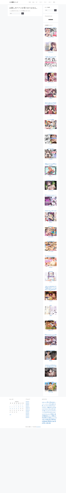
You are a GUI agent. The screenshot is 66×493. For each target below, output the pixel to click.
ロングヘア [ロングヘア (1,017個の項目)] (48, 414)
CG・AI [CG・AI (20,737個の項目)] (49, 402)
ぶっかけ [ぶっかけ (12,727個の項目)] (49, 405)
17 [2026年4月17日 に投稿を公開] (18, 408)
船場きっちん (51, 330)
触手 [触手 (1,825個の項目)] (54, 421)
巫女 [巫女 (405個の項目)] (47, 417)
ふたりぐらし (51, 41)
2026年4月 (27, 401)
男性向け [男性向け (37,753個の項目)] (50, 421)
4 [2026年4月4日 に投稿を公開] (20, 404)
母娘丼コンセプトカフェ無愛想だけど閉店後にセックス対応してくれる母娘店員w (50, 164)
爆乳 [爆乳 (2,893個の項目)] (46, 421)
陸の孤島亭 (50, 159)
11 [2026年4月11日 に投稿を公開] (20, 406)
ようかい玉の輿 (50, 251)
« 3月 (10, 414)
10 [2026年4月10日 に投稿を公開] (18, 406)
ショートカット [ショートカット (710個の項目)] (45, 409)
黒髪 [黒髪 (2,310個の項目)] (50, 423)
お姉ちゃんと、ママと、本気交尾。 (50, 27)
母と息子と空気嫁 (51, 381)
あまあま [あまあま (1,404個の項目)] (53, 402)
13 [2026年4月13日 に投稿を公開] (10, 408)
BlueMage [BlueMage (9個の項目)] (45, 402)
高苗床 (51, 315)
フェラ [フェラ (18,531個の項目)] (46, 412)
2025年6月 (27, 415)
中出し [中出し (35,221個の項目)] (53, 414)
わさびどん (50, 67)
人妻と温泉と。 (50, 134)
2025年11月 (28, 408)
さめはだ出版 (51, 377)
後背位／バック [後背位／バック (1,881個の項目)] (52, 417)
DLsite (33, 2)
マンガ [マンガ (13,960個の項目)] (50, 412)
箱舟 (50, 345)
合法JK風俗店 (51, 72)
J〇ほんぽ (50, 300)
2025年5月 (27, 417)
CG (37, 2)
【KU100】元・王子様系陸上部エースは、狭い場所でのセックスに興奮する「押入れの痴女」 (50, 366)
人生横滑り (50, 98)
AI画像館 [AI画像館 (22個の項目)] (43, 402)
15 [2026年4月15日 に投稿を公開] (14, 408)
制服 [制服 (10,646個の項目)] (44, 416)
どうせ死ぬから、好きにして (50, 180)
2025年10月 (28, 410)
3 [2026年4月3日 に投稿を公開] (18, 404)
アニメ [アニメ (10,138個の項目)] (53, 405)
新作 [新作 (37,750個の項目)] (53, 419)
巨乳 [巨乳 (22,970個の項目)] (45, 417)
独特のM (50, 222)
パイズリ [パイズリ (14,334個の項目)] (53, 410)
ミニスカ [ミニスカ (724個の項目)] (53, 412)
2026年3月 (27, 403)
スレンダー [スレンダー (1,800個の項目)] (51, 409)
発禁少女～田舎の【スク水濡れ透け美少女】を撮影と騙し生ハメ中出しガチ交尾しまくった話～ (50, 103)
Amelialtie (50, 267)
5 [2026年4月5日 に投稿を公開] (22, 404)
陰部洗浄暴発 (51, 271)
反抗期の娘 (50, 319)
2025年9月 (27, 411)
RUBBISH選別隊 (50, 236)
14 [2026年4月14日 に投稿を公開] (12, 408)
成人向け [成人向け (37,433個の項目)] (48, 419)
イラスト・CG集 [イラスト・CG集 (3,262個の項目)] (46, 407)
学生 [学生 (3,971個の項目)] (43, 417)
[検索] (22, 13)
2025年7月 (27, 414)
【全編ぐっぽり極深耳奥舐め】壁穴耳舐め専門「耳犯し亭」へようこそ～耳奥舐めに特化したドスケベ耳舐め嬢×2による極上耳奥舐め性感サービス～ (50, 288)
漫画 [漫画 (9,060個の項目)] (44, 421)
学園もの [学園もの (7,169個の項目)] (54, 416)
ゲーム (46, 2)
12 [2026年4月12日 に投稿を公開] (22, 406)
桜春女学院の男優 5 (51, 148)
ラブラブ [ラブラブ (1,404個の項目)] (44, 414)
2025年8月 (27, 413)
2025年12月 (28, 407)
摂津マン (50, 175)
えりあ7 (50, 144)
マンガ (41, 2)
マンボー (50, 281)
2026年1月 (27, 405)
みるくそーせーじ (51, 82)
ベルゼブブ (50, 129)
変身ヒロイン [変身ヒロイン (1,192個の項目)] (48, 415)
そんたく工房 (51, 392)
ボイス (51, 2)
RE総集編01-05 (50, 226)
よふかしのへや (50, 190)
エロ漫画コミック (13, 2)
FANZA (30, 2)
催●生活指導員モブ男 (50, 241)
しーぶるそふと (50, 206)
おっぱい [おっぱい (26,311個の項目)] (52, 404)
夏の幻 (51, 305)
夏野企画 (50, 360)
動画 (55, 2)
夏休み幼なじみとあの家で (50, 350)
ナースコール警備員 (50, 119)
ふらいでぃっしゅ (51, 37)
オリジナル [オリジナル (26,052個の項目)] (53, 407)
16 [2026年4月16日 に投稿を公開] (16, 408)
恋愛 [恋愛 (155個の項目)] (45, 419)
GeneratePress (38, 426)
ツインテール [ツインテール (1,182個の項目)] (48, 410)
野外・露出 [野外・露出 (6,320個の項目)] (46, 423)
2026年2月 (27, 404)
